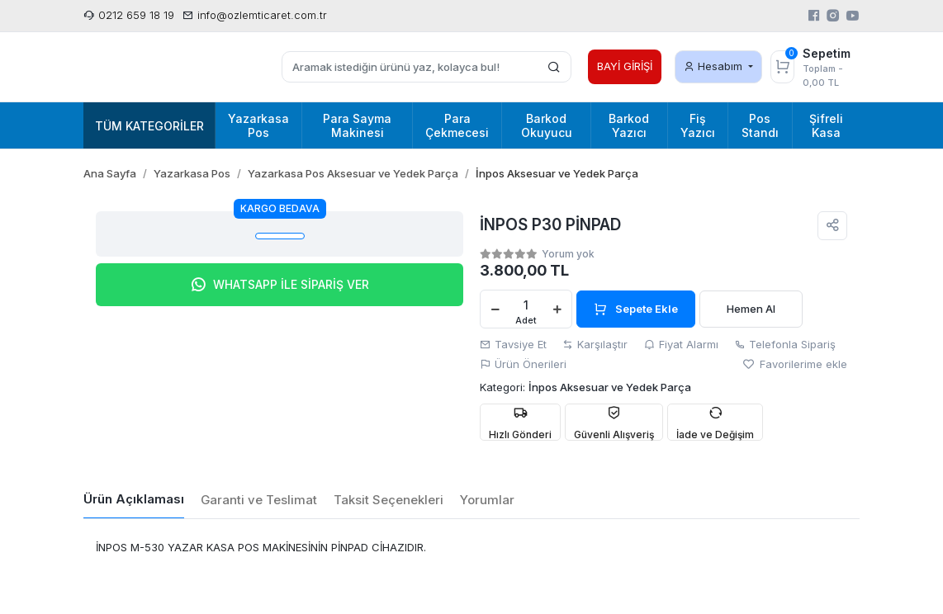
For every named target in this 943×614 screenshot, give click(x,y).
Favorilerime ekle (795, 364)
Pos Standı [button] (760, 125)
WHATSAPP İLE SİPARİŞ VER (279, 284)
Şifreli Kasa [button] (826, 125)
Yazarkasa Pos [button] (258, 125)
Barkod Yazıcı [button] (629, 125)
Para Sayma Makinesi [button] (357, 125)
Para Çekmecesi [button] (457, 125)
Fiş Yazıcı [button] (697, 125)
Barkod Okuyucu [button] (546, 125)
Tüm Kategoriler (149, 126)
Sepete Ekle (636, 309)
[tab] (133, 500)
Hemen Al (751, 308)
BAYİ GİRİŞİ (624, 66)
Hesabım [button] (715, 66)
